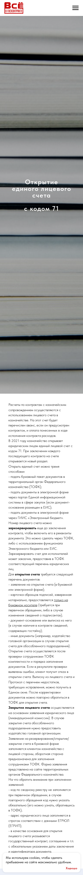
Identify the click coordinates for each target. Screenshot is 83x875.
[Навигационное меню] (75, 8)
